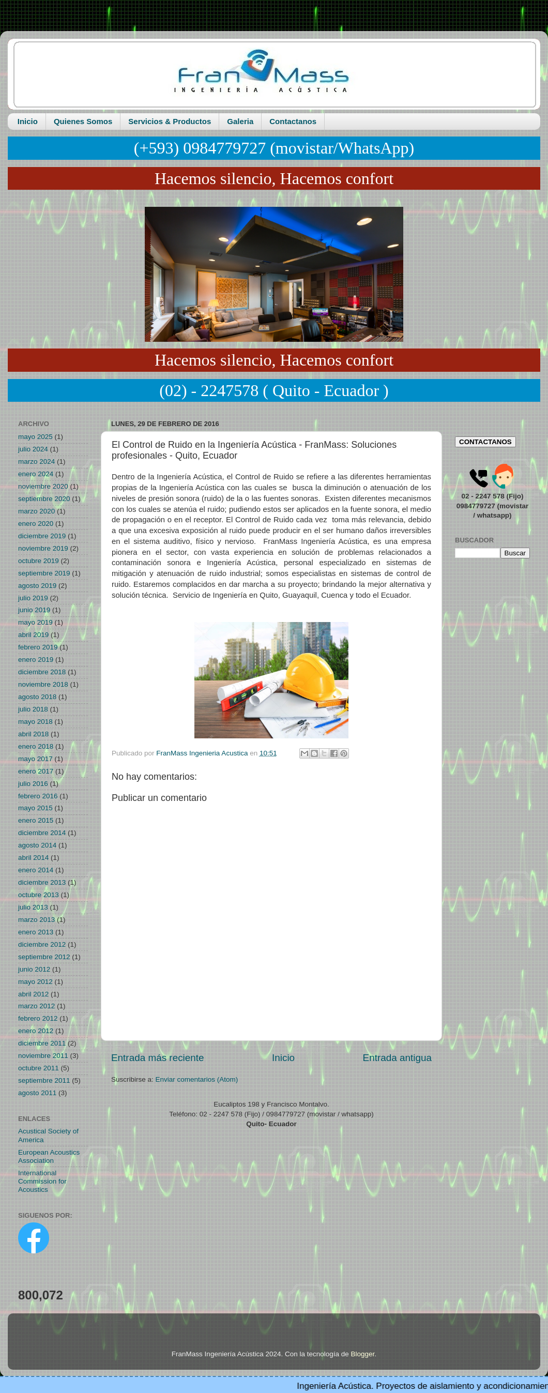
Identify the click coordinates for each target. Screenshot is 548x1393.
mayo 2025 (35, 437)
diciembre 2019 (42, 536)
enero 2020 (35, 523)
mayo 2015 (35, 808)
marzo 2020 (36, 511)
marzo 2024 (36, 461)
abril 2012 (33, 994)
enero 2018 (35, 746)
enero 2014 (35, 870)
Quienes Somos (83, 121)
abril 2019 (33, 635)
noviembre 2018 (43, 684)
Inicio (28, 121)
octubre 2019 (38, 561)
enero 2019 (35, 659)
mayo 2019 (35, 622)
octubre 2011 (38, 1068)
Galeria (240, 121)
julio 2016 (33, 784)
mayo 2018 (35, 721)
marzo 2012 (36, 1006)
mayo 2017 (35, 759)
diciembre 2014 (42, 833)
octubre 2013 (38, 895)
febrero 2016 (38, 796)
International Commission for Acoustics (42, 1181)
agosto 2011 (37, 1093)
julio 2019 (33, 598)
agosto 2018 (37, 697)
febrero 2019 (38, 647)
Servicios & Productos (169, 121)
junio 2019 (34, 610)
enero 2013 (35, 932)
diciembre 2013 (42, 882)
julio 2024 (33, 449)
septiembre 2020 (44, 499)
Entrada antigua (397, 1057)
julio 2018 (33, 709)
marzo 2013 (36, 919)
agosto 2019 (37, 585)
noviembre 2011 (43, 1055)
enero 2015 (35, 820)
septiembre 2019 (44, 573)
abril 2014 (33, 857)
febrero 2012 (38, 1018)
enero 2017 (35, 771)
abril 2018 (33, 734)
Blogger (363, 1354)
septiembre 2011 (44, 1080)
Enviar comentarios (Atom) (197, 1079)
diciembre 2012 (42, 944)
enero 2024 (35, 474)
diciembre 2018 (42, 672)
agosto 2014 (37, 845)
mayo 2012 (35, 982)
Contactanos (292, 121)
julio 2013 (33, 907)
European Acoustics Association (49, 1156)
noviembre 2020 (43, 486)
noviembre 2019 (43, 548)
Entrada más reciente (157, 1057)
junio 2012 (34, 969)
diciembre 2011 (42, 1043)
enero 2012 (35, 1031)
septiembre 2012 (44, 957)
